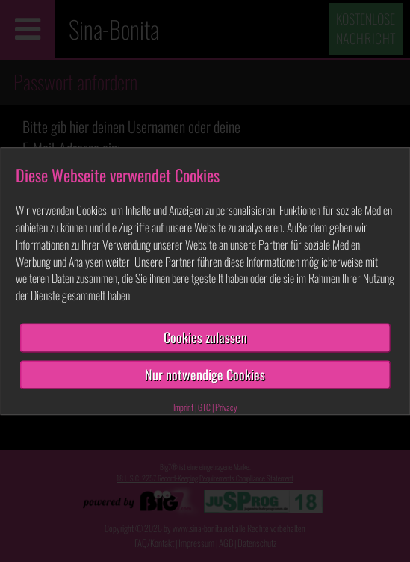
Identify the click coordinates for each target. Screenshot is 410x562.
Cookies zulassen (205, 337)
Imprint (183, 407)
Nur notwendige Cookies (205, 374)
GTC (204, 407)
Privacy (226, 407)
